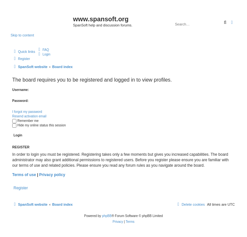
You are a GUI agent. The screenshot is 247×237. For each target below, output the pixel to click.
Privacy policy (52, 175)
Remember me (25, 121)
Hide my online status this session (39, 125)
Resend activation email (29, 116)
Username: (20, 90)
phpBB (107, 216)
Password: (20, 101)
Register (21, 188)
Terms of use (24, 175)
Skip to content (22, 35)
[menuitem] (43, 50)
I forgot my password (27, 112)
